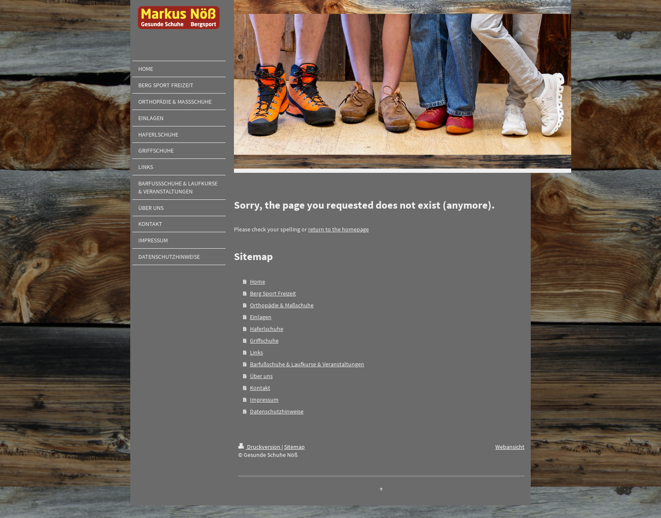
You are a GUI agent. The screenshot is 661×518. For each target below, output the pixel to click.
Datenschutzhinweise (277, 411)
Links (256, 352)
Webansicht (509, 447)
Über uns (261, 376)
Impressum (264, 399)
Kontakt (260, 388)
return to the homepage (338, 229)
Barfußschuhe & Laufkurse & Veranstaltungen (307, 364)
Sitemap (294, 447)
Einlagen (260, 317)
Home (257, 281)
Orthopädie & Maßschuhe (282, 305)
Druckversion (260, 447)
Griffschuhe (264, 340)
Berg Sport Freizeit (273, 293)
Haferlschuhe (266, 329)
